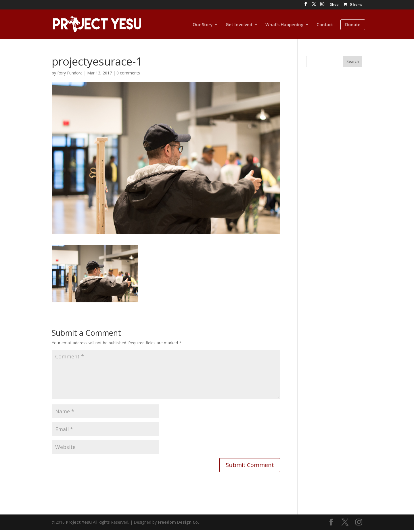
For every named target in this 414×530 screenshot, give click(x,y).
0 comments (128, 73)
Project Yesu (79, 522)
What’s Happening (284, 24)
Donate (353, 24)
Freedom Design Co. (178, 522)
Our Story (202, 24)
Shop (334, 5)
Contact (325, 24)
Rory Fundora (70, 73)
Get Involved (239, 24)
